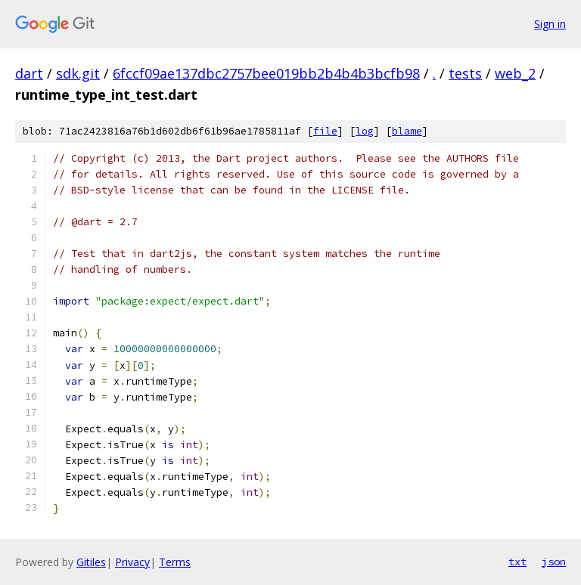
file (325, 131)
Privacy (132, 562)
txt (517, 561)
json (554, 561)
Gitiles (91, 562)
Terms (175, 562)
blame (407, 131)
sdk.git (78, 73)
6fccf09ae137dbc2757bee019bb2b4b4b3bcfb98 (266, 73)
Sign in (550, 24)
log (365, 131)
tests (465, 73)
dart (29, 73)
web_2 (515, 73)
